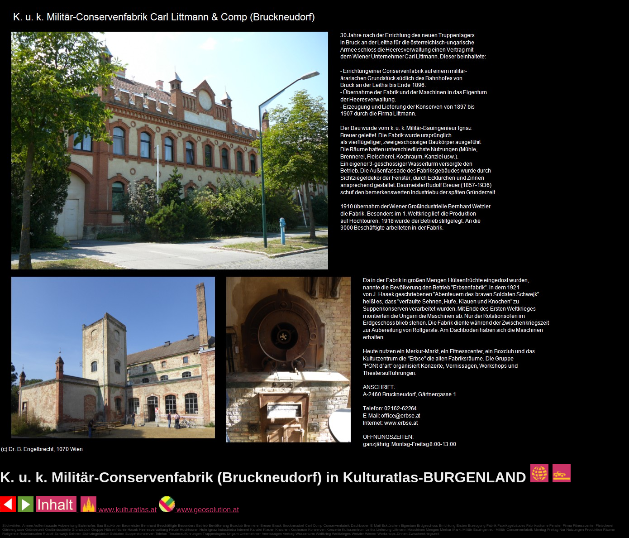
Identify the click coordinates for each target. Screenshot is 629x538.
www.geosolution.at (199, 510)
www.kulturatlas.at (119, 510)
